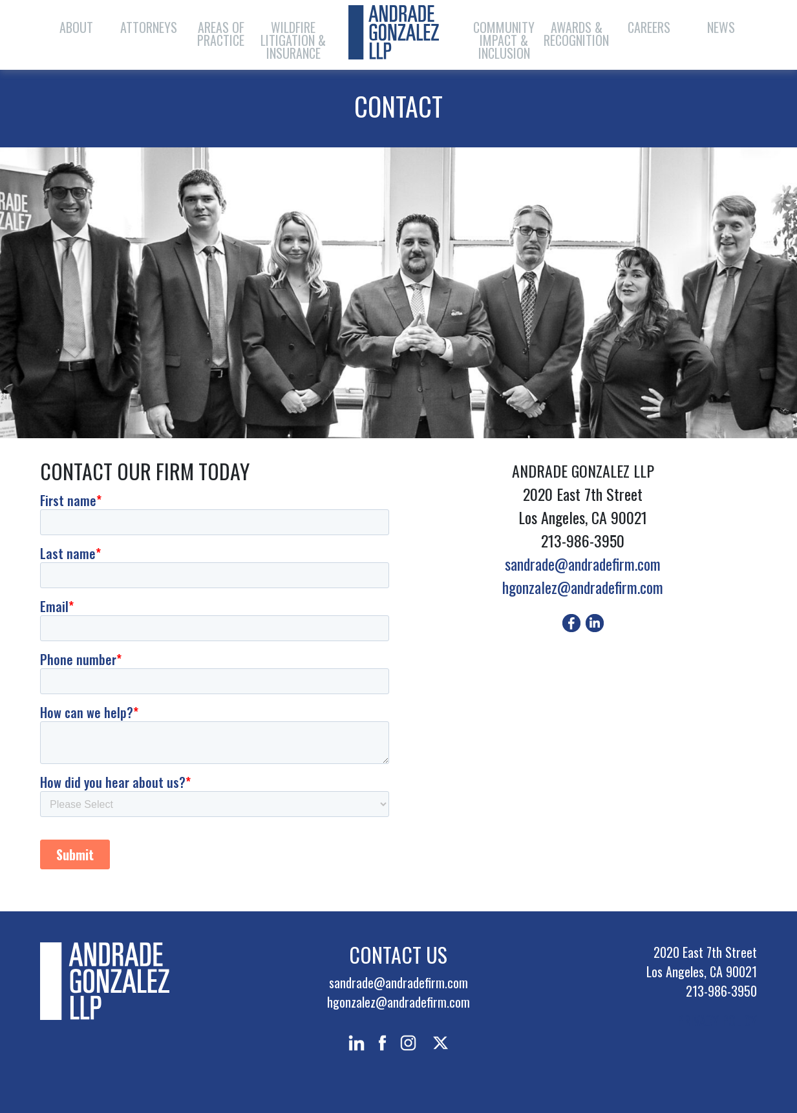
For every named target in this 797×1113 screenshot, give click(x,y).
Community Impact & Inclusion (504, 40)
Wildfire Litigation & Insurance (293, 40)
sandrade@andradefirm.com (583, 563)
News (721, 27)
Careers (649, 27)
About (76, 27)
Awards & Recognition (576, 33)
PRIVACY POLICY (717, 1020)
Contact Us (398, 954)
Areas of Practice (220, 33)
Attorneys (148, 27)
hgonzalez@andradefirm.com (582, 587)
